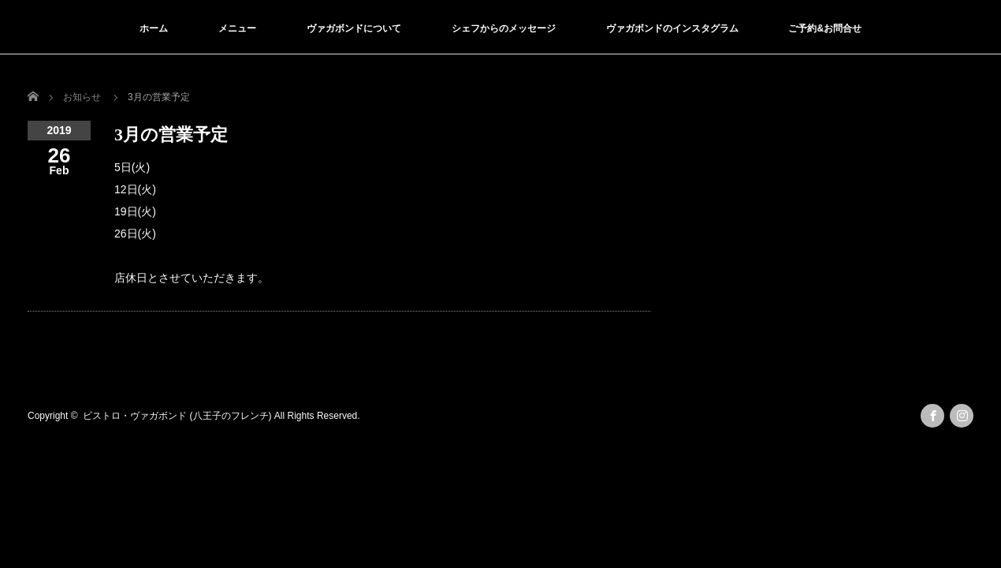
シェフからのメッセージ (504, 28)
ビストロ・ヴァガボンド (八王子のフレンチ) (177, 415)
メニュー (237, 28)
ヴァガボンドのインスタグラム (672, 28)
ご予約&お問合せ (824, 28)
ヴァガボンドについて (354, 28)
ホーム (154, 28)
